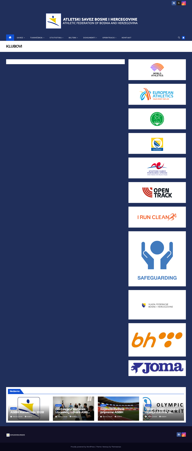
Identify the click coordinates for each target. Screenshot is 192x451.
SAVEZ (20, 38)
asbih (28, 417)
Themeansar (116, 447)
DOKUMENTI (89, 38)
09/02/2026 (18, 417)
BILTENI (73, 38)
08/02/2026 (108, 417)
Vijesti (13, 408)
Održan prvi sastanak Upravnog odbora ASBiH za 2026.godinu (72, 412)
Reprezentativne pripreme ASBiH (112, 410)
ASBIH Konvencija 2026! (27, 412)
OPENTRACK (108, 38)
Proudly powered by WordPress (83, 447)
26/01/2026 (153, 417)
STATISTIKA (56, 38)
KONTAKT (127, 38)
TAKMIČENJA (36, 38)
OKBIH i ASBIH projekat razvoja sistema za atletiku (162, 412)
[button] (179, 37)
